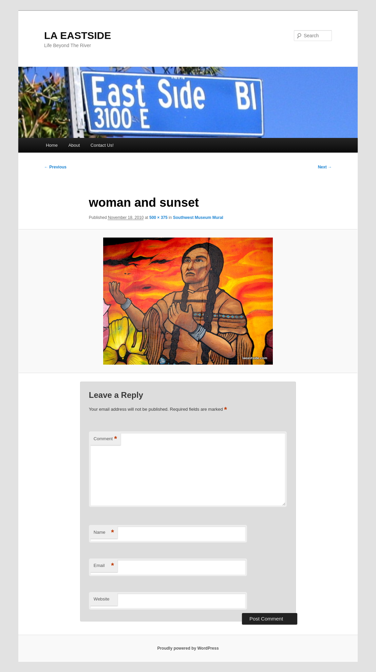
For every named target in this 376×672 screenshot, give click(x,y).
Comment (105, 439)
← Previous (55, 167)
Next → (325, 167)
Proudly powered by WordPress (188, 648)
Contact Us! (102, 145)
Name (104, 532)
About (74, 145)
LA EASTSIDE (77, 35)
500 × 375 (158, 217)
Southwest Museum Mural (198, 217)
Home (52, 145)
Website (102, 599)
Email (104, 566)
